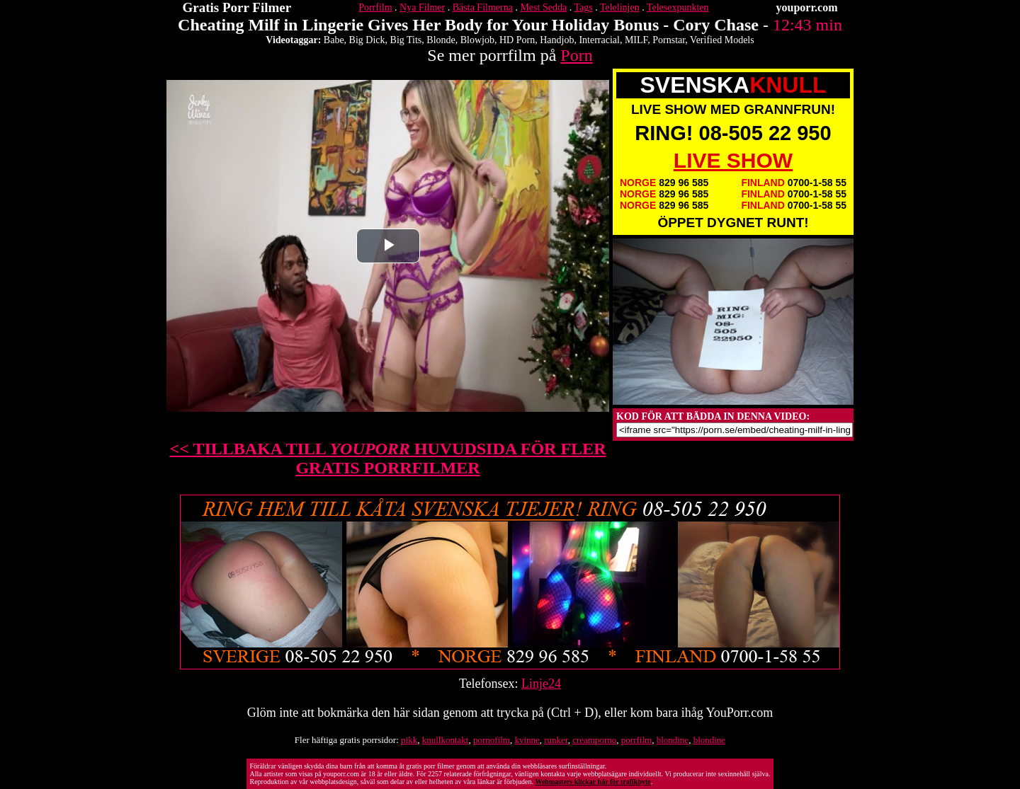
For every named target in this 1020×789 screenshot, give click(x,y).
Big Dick (367, 40)
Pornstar (668, 40)
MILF (636, 40)
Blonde (440, 40)
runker (555, 740)
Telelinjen (620, 7)
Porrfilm (375, 7)
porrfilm (636, 740)
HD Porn (517, 40)
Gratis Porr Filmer (237, 7)
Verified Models (722, 40)
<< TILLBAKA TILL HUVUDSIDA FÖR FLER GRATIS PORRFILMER (388, 458)
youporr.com (807, 7)
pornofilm (491, 740)
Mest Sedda (543, 7)
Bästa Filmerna (483, 7)
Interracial (599, 40)
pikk (409, 740)
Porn (576, 55)
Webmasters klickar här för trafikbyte (592, 781)
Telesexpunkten (678, 7)
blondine (673, 740)
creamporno (594, 740)
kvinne (526, 740)
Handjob (557, 40)
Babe (334, 40)
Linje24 (541, 683)
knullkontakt (445, 740)
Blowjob (477, 40)
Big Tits (406, 40)
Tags (583, 7)
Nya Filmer (422, 7)
